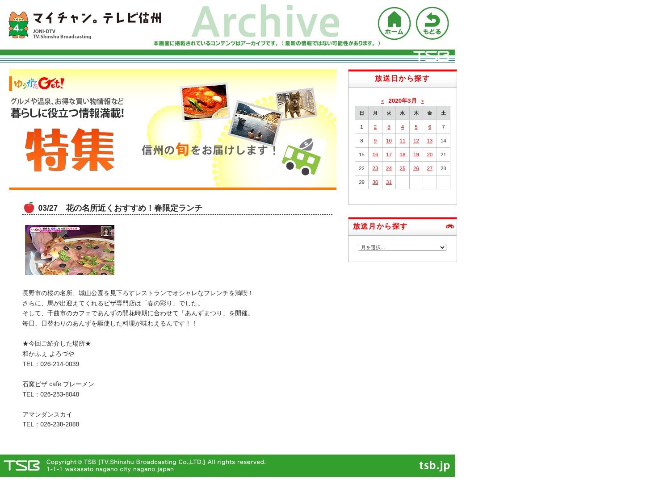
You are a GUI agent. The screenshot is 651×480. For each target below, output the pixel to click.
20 (430, 154)
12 (416, 140)
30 (375, 182)
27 (430, 168)
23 (375, 168)
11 (403, 140)
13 (430, 140)
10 (389, 140)
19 (416, 154)
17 (389, 154)
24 (389, 168)
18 (403, 154)
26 (416, 168)
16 (375, 154)
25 (403, 168)
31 (389, 182)
